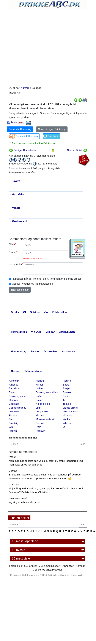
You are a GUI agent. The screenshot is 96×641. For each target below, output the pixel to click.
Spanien (67, 392)
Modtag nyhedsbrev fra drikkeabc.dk (32, 283)
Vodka (66, 419)
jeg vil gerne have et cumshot (25, 502)
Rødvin (67, 380)
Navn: (13, 244)
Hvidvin (40, 384)
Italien (39, 388)
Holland (40, 380)
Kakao (39, 400)
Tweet (14, 122)
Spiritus (67, 396)
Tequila (67, 403)
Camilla (13, 470)
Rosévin (40, 430)
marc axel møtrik (18, 498)
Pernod (40, 423)
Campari (14, 400)
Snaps (66, 388)
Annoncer (68, 565)
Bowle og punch (18, 396)
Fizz (11, 419)
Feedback (52, 136)
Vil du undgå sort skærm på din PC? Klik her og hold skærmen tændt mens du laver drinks (42, 106)
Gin (11, 427)
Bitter (12, 392)
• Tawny (15, 181)
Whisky (67, 423)
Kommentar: (14, 264)
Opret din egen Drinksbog (52, 129)
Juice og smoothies (47, 392)
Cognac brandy (17, 407)
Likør (39, 407)
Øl (64, 427)
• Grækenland (19, 221)
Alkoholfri (14, 380)
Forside (25, 87)
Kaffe (39, 396)
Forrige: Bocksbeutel (23, 150)
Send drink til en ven (27, 136)
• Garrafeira (17, 194)
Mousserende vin (45, 419)
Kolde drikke (43, 403)
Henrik (12, 457)
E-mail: (13, 252)
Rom (38, 427)
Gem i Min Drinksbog (20, 129)
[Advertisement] (43, 47)
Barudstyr (14, 388)
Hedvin (13, 430)
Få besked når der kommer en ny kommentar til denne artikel (46, 278)
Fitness (13, 415)
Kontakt (80, 565)
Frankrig (13, 423)
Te (64, 400)
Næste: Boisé (77, 150)
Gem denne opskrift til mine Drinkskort (33, 143)
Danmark (14, 411)
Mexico (40, 415)
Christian (14, 484)
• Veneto (15, 208)
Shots (66, 384)
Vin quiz (67, 415)
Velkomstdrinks (71, 411)
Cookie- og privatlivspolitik (48, 569)
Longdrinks (42, 411)
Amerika (13, 384)
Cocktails (14, 403)
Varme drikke (70, 407)
